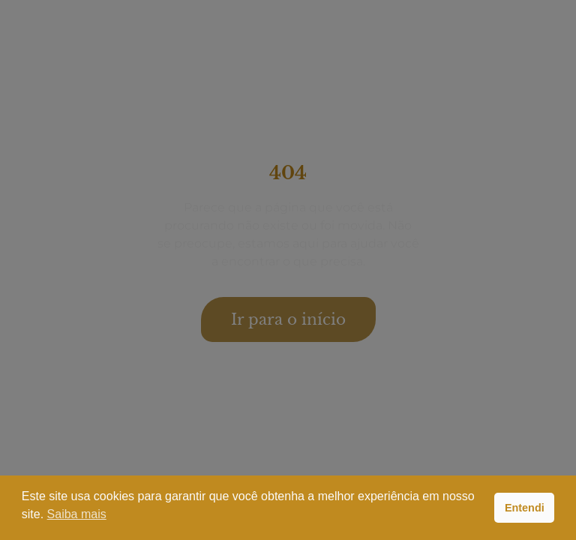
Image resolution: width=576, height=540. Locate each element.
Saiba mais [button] (76, 514)
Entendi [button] (524, 508)
